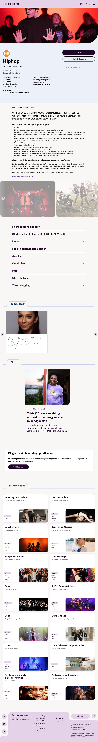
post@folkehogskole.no (79, 727)
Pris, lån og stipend (38, 726)
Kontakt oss (41, 731)
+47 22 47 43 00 (77, 725)
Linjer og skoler (40, 718)
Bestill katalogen (18, 467)
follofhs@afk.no (14, 73)
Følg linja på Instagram (71, 67)
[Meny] (93, 3)
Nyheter (42, 728)
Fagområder (41, 721)
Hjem (13, 107)
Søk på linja (79, 52)
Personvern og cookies (57, 721)
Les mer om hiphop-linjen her (22, 176)
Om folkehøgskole (39, 723)
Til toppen (80, 716)
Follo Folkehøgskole (79, 59)
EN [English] (86, 4)
